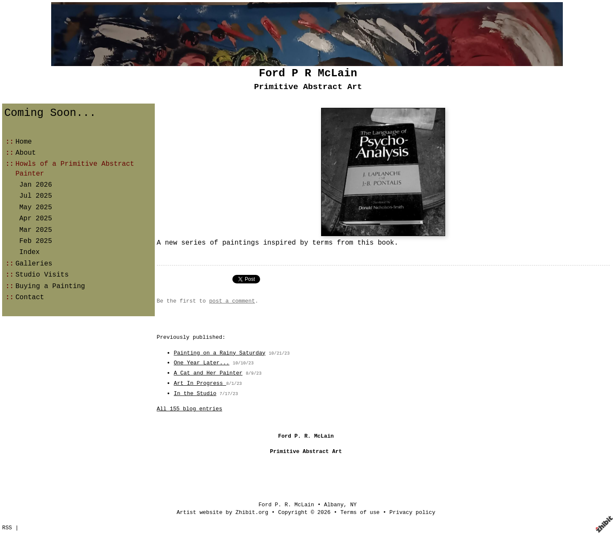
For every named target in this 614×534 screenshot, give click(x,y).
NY (353, 505)
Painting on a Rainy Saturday (220, 353)
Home (23, 142)
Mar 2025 (35, 230)
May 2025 (35, 207)
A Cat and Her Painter (208, 373)
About (25, 153)
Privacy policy (412, 512)
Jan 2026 (35, 185)
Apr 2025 (35, 218)
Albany (334, 505)
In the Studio (195, 393)
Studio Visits (42, 275)
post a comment (232, 301)
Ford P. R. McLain (286, 505)
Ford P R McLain (308, 73)
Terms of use (359, 512)
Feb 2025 (35, 241)
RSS (7, 528)
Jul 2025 (35, 196)
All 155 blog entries (190, 409)
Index (29, 252)
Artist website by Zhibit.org (222, 512)
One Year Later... (202, 363)
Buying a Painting (50, 286)
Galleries (33, 264)
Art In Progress (200, 383)
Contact (29, 297)
